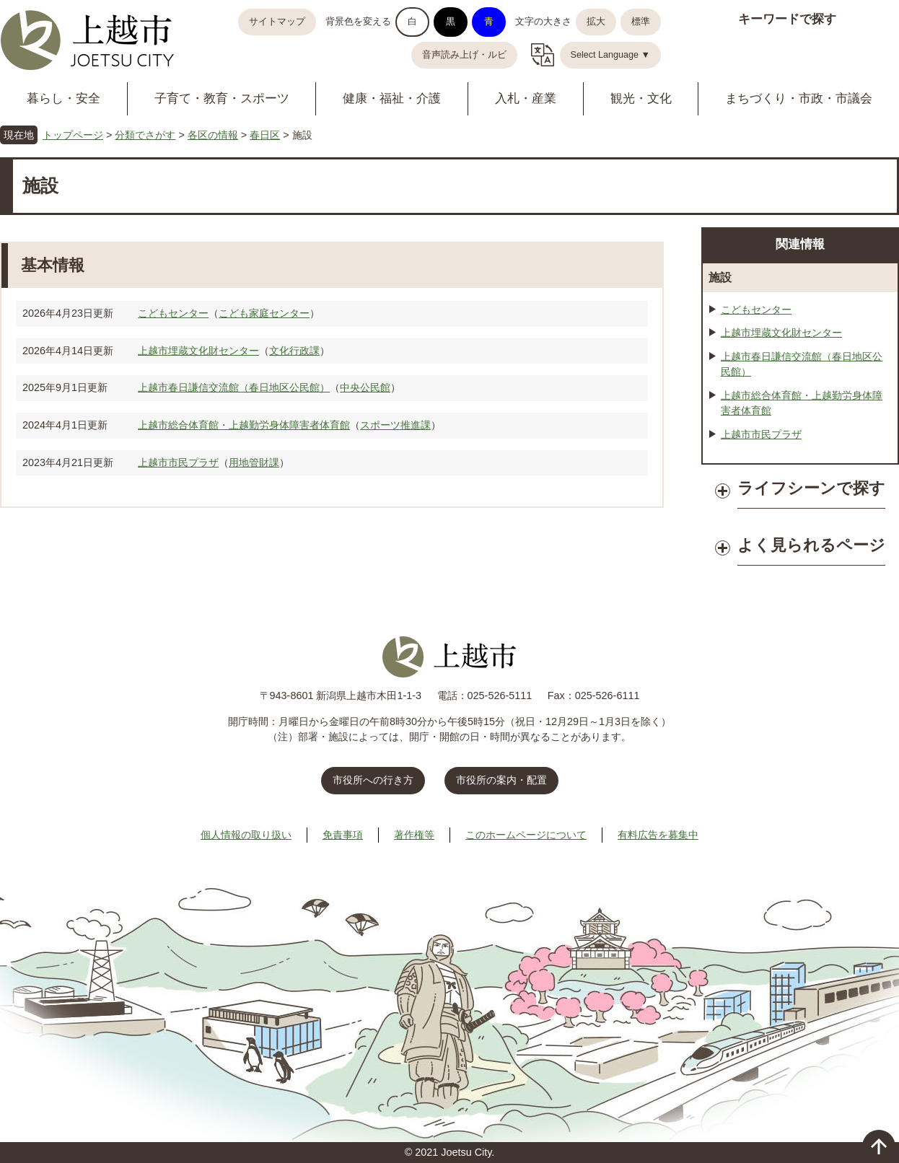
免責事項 (343, 835)
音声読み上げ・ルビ (464, 55)
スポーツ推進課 (395, 425)
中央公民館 (365, 387)
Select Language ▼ (611, 55)
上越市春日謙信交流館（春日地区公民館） (234, 387)
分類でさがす (145, 135)
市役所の (501, 780)
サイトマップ (277, 22)
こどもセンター (173, 313)
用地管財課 (254, 462)
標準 (640, 22)
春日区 (265, 135)
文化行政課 (294, 350)
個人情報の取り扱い (246, 835)
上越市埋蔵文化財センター (198, 350)
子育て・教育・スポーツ (221, 98)
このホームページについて (526, 835)
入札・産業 (525, 98)
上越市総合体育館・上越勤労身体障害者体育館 (244, 425)
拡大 (596, 22)
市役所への (373, 780)
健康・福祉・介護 (392, 98)
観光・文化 (641, 98)
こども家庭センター (264, 313)
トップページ (73, 135)
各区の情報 (213, 135)
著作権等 (414, 835)
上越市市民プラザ (178, 462)
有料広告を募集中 (658, 835)
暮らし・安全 (63, 98)
